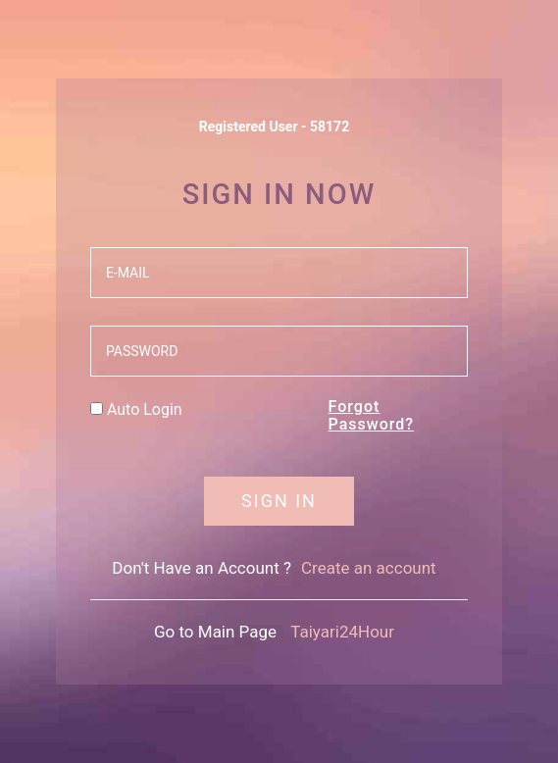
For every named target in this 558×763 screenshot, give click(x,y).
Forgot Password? (371, 415)
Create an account (368, 568)
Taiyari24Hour (342, 631)
